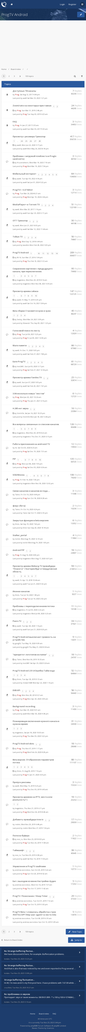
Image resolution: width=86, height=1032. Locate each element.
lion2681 (20, 366)
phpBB (33, 1026)
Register (72, 4)
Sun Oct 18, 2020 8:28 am (37, 498)
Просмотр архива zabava (25, 291)
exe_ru (20, 839)
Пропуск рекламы (22, 782)
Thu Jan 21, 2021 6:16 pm (37, 401)
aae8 (25, 98)
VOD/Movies (19, 474)
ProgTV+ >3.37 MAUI (23, 189)
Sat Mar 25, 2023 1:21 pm (37, 98)
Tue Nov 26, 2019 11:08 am (38, 843)
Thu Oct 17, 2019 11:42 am (37, 888)
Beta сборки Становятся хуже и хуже (32, 310)
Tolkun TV (18, 236)
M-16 (19, 257)
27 (35, 141)
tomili (17, 539)
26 (31, 141)
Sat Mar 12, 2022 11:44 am (37, 229)
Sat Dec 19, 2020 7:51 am (37, 451)
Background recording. (24, 706)
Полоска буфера (21, 835)
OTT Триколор (20, 220)
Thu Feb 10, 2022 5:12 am (37, 261)
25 (26, 141)
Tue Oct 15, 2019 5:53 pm (37, 904)
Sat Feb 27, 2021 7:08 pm (37, 354)
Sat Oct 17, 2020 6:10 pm (38, 513)
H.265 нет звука (20, 408)
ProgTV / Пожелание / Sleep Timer (30, 896)
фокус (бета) (19, 505)
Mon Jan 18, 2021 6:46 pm (40, 417)
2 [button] (9, 76)
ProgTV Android (14, 14)
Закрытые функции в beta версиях (31, 520)
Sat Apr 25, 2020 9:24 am (40, 663)
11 (43, 253)
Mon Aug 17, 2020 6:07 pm (41, 558)
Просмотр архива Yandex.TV (27, 377)
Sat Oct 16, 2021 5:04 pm (37, 303)
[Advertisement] (43, 42)
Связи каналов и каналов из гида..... (31, 490)
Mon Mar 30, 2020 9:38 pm (37, 714)
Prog (17, 94)
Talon (17, 494)
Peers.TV (17, 621)
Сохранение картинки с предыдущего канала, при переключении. (32, 270)
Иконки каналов (21, 591)
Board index (16, 69)
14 (57, 253)
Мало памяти (20, 345)
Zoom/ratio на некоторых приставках (32, 105)
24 (22, 141)
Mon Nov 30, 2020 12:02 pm (42, 483)
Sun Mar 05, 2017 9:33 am (37, 129)
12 (48, 253)
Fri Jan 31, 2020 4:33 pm (36, 775)
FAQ (15, 121)
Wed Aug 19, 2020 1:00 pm (38, 542)
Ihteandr (26, 323)
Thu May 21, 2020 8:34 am (39, 647)
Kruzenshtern (22, 162)
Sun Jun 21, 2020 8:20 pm (37, 629)
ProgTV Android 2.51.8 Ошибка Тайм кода (34, 670)
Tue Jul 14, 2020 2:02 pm (37, 599)
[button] (20, 76)
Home (3, 69)
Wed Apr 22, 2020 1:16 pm (43, 683)
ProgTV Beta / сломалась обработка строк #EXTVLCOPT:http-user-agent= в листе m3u (34, 913)
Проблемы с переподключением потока (34, 606)
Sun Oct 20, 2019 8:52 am (37, 873)
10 (39, 253)
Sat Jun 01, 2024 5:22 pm (37, 182)
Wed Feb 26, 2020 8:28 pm (37, 752)
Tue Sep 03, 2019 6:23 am (37, 114)
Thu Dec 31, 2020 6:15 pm (41, 436)
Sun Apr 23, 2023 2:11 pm (37, 213)
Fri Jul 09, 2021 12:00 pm (37, 338)
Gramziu (50, 1028)
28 (40, 141)
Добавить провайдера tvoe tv (28, 819)
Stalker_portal (20, 535)
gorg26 (18, 643)
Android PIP (18, 550)
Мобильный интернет (24, 173)
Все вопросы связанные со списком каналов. (36, 424)
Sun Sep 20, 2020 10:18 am (38, 528)
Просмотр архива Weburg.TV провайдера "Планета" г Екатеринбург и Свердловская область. (35, 569)
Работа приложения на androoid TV (31, 444)
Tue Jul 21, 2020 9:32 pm (37, 584)
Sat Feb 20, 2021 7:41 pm (37, 386)
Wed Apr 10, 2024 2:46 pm (37, 197)
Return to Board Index (11, 940)
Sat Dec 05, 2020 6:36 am (37, 467)
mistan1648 (27, 683)
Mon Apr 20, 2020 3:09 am (37, 699)
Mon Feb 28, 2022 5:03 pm (40, 245)
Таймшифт (18, 850)
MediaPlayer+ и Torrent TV (26, 204)
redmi (17, 824)
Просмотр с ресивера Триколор (29, 136)
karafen (26, 245)
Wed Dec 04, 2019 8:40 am (37, 812)
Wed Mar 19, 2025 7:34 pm (37, 166)
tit (16, 448)
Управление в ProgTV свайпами (29, 866)
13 (52, 253)
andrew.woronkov (22, 870)
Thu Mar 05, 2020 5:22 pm (37, 736)
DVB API (16, 690)
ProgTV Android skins (23, 743)
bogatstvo (21, 280)
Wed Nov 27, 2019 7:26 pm (39, 828)
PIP (14, 458)
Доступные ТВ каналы (24, 90)
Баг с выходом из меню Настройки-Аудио (34, 881)
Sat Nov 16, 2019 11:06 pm (37, 859)
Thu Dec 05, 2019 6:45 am (37, 789)
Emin (17, 524)
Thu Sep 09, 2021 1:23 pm (40, 323)
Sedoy (19, 319)
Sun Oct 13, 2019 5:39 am (48, 922)
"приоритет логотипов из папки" (30, 654)
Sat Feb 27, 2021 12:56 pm (37, 370)
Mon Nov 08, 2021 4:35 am (41, 284)
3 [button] (14, 76)
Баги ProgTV (19, 361)
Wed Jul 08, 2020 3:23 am (41, 613)
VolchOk (20, 413)
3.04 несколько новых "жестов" (29, 393)
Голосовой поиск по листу (26, 330)
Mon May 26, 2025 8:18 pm (38, 148)
